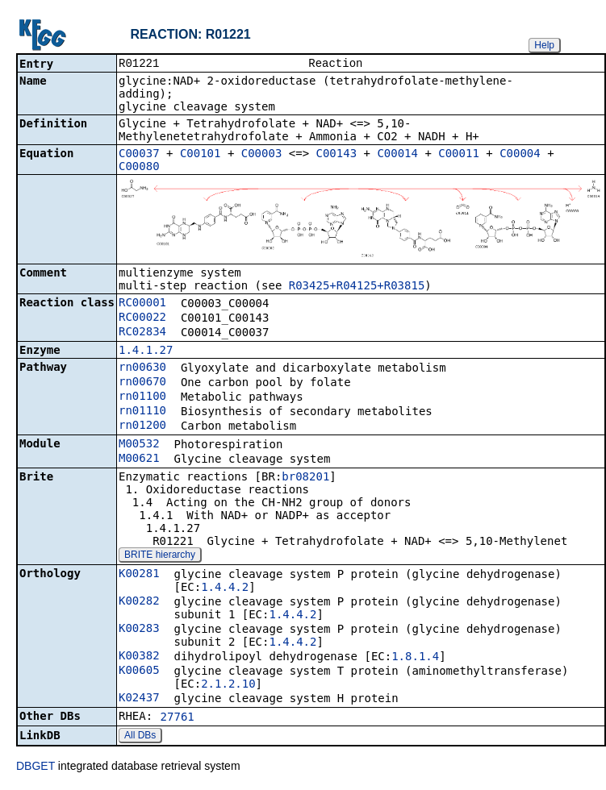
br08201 (305, 478)
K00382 (139, 657)
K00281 (139, 574)
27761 (177, 718)
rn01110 (142, 411)
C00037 (139, 154)
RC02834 (142, 332)
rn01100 (142, 397)
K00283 (139, 629)
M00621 (139, 459)
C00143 (336, 154)
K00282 (139, 602)
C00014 (397, 154)
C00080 (139, 167)
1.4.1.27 (146, 351)
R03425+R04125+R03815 (357, 287)
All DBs (140, 736)
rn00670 (142, 382)
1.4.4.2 (225, 588)
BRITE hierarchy (159, 556)
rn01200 (142, 426)
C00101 (200, 154)
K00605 (139, 671)
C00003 (261, 154)
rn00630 (142, 368)
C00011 (458, 154)
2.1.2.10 (228, 685)
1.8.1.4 (415, 657)
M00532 (139, 445)
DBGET (35, 767)
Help (544, 45)
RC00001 (142, 303)
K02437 (139, 698)
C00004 (520, 154)
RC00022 (142, 318)
